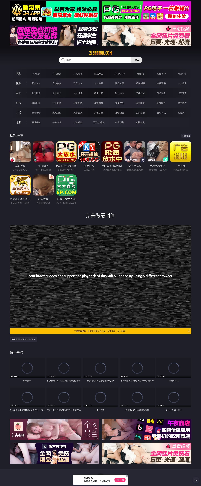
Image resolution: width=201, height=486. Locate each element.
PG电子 (36, 73)
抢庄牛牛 (182, 73)
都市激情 (36, 112)
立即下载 (120, 479)
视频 (18, 83)
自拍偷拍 (56, 83)
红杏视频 (119, 122)
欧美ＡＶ (77, 83)
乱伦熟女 (161, 93)
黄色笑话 (161, 112)
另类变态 (182, 93)
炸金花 (140, 73)
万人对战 (77, 73)
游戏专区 (98, 73)
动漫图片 (98, 102)
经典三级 (140, 93)
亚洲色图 (56, 102)
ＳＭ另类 (182, 83)
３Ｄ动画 (98, 83)
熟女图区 (161, 102)
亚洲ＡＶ (36, 83)
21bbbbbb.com (100, 53)
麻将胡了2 (119, 73)
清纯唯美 (140, 102)
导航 (18, 122)
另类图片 (182, 102)
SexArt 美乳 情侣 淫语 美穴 (23, 339)
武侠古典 (98, 112)
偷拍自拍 (56, 93)
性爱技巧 (182, 112)
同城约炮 (36, 122)
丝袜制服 (140, 83)
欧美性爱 (98, 93)
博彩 (18, 73)
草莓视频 (77, 122)
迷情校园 (119, 112)
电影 (18, 93)
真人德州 (56, 73)
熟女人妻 (119, 83)
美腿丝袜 (119, 102)
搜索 (137, 60)
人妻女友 (77, 112)
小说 (18, 112)
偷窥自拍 (36, 102)
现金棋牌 (161, 73)
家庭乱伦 (56, 112)
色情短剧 (140, 122)
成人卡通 (77, 93)
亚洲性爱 (36, 93)
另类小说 (140, 112)
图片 (18, 103)
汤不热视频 (98, 122)
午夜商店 (56, 122)
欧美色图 (77, 102)
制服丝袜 (119, 93)
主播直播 (161, 83)
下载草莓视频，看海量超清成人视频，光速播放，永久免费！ (132, 331)
